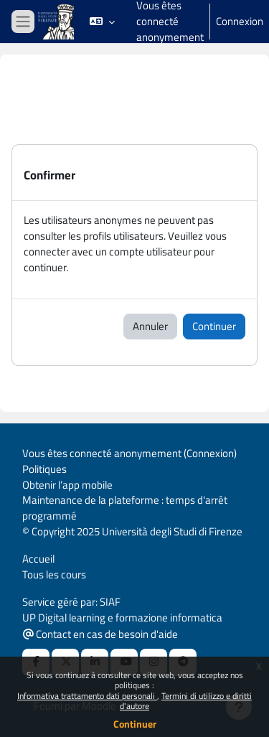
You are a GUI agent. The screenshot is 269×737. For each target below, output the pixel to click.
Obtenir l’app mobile (67, 485)
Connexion (239, 21)
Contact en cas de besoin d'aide (100, 634)
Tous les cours (54, 574)
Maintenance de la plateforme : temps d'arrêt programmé (124, 508)
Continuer (134, 723)
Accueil (38, 558)
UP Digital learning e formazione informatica (122, 617)
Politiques (44, 469)
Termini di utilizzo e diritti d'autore (186, 701)
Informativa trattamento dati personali (87, 696)
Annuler (150, 326)
